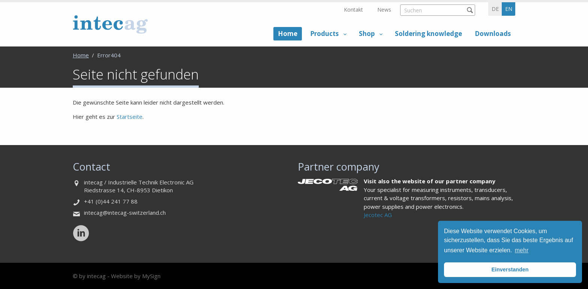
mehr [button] (521, 250)
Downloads (493, 33)
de (495, 8)
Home (287, 33)
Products (324, 33)
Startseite (129, 116)
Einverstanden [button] (509, 270)
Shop (367, 33)
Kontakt (353, 9)
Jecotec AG (378, 215)
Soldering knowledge (428, 33)
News (384, 9)
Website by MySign (135, 276)
